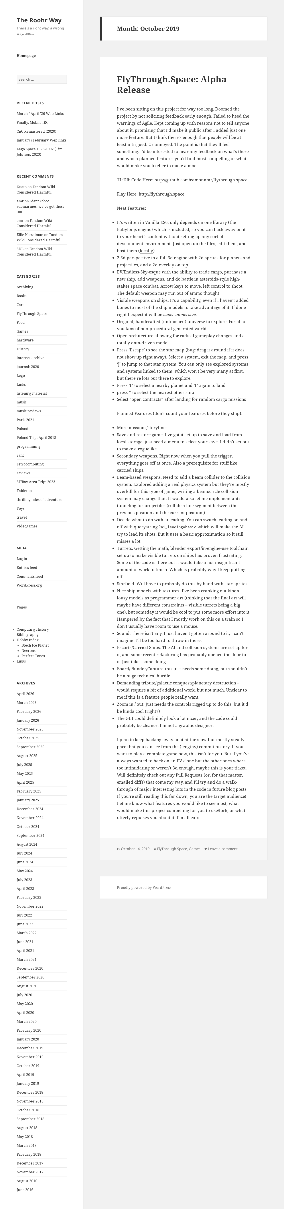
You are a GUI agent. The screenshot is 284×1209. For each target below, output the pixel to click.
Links (21, 384)
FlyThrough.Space (32, 313)
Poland (22, 428)
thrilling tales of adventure (39, 499)
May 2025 (25, 773)
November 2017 (30, 1172)
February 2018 (29, 1154)
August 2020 (27, 986)
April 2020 (25, 1012)
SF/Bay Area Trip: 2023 (36, 481)
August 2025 (27, 755)
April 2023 (25, 888)
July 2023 (24, 879)
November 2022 (30, 906)
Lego (21, 375)
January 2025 (28, 800)
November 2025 (30, 729)
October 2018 (28, 1110)
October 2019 (28, 1065)
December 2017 (30, 1163)
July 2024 (24, 853)
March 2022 (27, 932)
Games (22, 331)
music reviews (29, 411)
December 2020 (30, 968)
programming (28, 446)
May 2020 (25, 1003)
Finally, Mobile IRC (32, 122)
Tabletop (24, 490)
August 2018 (27, 1127)
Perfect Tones (33, 655)
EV (119, 272)
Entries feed (27, 567)
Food (21, 322)
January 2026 (28, 720)
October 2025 (28, 738)
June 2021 (25, 941)
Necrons (29, 650)
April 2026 (25, 693)
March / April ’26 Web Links (40, 113)
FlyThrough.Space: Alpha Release (172, 84)
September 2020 (30, 977)
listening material (32, 393)
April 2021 (25, 950)
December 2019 (30, 1048)
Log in (22, 558)
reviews (23, 473)
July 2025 (24, 764)
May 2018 (25, 1136)
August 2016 (27, 1180)
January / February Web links (41, 140)
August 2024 (27, 844)
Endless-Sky (136, 272)
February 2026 (29, 711)
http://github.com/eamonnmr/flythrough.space (200, 180)
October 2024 (28, 826)
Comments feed (30, 576)
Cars (20, 304)
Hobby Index (28, 639)
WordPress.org (29, 585)
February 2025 (29, 791)
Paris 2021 (25, 419)
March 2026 (27, 702)
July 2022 (24, 915)
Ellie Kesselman (30, 234)
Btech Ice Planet (35, 645)
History (23, 349)
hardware (25, 340)
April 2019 (25, 1074)
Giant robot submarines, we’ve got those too (41, 206)
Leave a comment (223, 848)
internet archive (30, 357)
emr (20, 201)
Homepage (26, 55)
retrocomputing (30, 464)
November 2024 (30, 817)
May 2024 (25, 870)
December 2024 (30, 808)
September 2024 (30, 835)
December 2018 (30, 1092)
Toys (20, 508)
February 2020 (29, 1030)
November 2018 (30, 1101)
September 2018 (30, 1118)
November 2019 (30, 1056)
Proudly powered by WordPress (144, 887)
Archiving (25, 287)
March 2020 (27, 1021)
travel (22, 517)
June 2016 (25, 1189)
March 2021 (27, 959)
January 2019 (28, 1083)
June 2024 (25, 862)
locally (146, 251)
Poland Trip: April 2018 (36, 437)
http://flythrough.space (161, 194)
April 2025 (25, 782)
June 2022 (25, 924)
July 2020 (24, 994)
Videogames (27, 526)
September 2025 (30, 746)
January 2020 (28, 1039)
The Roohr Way (39, 20)
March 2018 (27, 1145)
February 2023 (29, 897)
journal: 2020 (28, 366)
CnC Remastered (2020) (36, 131)
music (22, 402)
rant (20, 455)
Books (21, 295)
